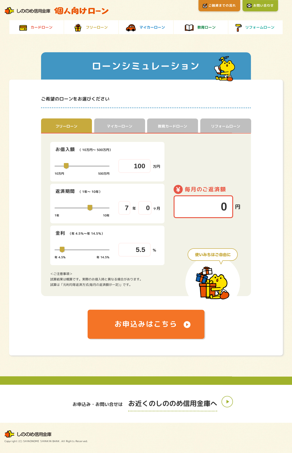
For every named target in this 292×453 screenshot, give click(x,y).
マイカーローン (119, 126)
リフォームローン (225, 126)
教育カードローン (172, 126)
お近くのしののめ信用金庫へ (172, 404)
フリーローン (66, 126)
